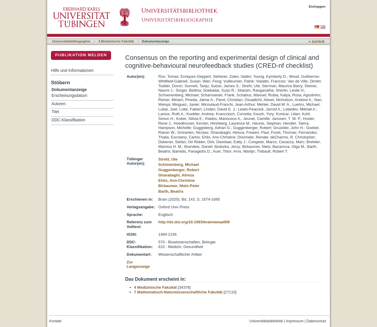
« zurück (316, 41)
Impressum (295, 321)
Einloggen (317, 6)
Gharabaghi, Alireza (176, 175)
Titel (55, 112)
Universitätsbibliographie (71, 41)
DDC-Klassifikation (68, 120)
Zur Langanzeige (138, 264)
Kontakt (55, 321)
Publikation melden (81, 55)
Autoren (59, 104)
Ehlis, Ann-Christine (176, 180)
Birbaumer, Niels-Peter (178, 186)
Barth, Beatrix (170, 191)
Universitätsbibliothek (266, 321)
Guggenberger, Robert (178, 170)
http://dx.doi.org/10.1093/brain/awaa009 (194, 222)
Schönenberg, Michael (178, 164)
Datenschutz (316, 321)
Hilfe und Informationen (72, 70)
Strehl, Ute (168, 159)
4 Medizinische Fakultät (116, 41)
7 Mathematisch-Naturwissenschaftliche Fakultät (178, 292)
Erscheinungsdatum (69, 95)
